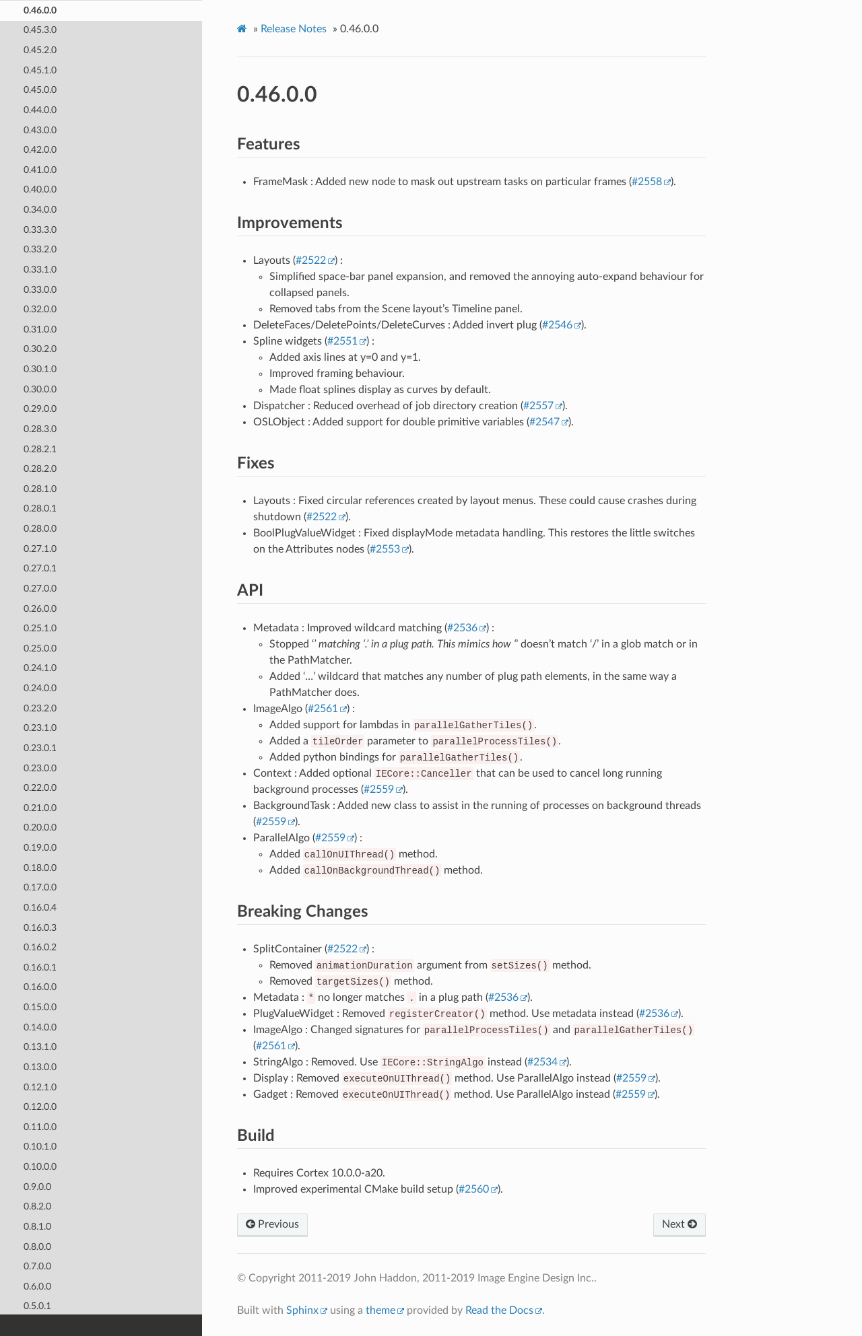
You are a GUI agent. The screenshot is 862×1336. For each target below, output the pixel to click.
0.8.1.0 (37, 1226)
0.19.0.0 (40, 847)
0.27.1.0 (40, 548)
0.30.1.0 (40, 368)
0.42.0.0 (40, 149)
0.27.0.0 (40, 588)
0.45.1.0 (40, 70)
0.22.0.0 (40, 787)
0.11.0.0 (40, 1126)
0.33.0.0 (40, 289)
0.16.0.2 (40, 947)
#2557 (538, 405)
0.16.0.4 (40, 907)
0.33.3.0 (40, 229)
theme (380, 1310)
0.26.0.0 (40, 608)
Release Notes (294, 29)
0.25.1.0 (40, 628)
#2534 (542, 1062)
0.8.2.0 (37, 1206)
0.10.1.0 (40, 1146)
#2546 (557, 325)
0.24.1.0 (40, 667)
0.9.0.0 (37, 1186)
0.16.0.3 (40, 927)
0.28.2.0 (40, 468)
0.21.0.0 (40, 807)
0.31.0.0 (40, 329)
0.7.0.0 (37, 1266)
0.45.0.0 (40, 89)
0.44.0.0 (40, 109)
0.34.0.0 (40, 209)
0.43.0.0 (40, 130)
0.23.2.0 (40, 708)
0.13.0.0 (40, 1066)
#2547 (544, 422)
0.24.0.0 (40, 687)
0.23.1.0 (40, 727)
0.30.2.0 (40, 348)
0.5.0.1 (37, 1305)
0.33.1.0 (40, 269)
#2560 (474, 1189)
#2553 (385, 549)
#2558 (647, 181)
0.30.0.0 (40, 389)
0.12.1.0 (40, 1087)
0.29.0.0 (40, 408)
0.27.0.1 (40, 568)
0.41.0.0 (40, 169)
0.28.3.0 (40, 428)
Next (679, 1224)
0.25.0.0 (40, 648)
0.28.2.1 (40, 449)
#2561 (323, 708)
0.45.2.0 (40, 49)
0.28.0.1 (40, 508)
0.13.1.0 (40, 1046)
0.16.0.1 (40, 967)
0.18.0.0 (40, 867)
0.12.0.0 (40, 1106)
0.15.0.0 (40, 1006)
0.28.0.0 (40, 528)
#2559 (379, 789)
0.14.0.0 (40, 1027)
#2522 (311, 260)
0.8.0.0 (37, 1246)
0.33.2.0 (40, 249)
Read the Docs (499, 1310)
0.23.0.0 (40, 768)
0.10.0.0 (40, 1166)
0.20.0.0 (40, 827)
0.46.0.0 (40, 10)
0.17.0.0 (40, 887)
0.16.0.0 (40, 986)
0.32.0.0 (40, 309)
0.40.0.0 (40, 189)
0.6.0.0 (37, 1286)
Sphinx (302, 1310)
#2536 (462, 628)
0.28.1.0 (40, 488)
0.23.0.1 (40, 747)
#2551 (342, 341)
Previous (272, 1224)
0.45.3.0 (40, 29)
